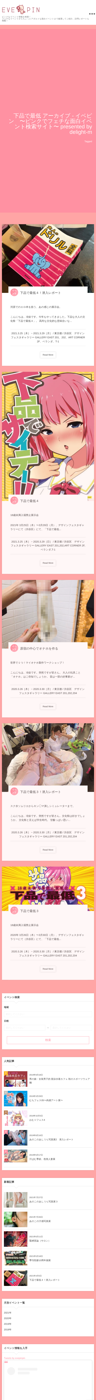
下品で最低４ (29, 502)
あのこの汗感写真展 (40, 1221)
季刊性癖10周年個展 (40, 1260)
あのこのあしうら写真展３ (43, 1201)
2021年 (8, 1312)
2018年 (8, 1329)
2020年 (8, 1318)
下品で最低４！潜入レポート (40, 293)
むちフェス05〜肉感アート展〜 (46, 1100)
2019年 (8, 1324)
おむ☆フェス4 (37, 1120)
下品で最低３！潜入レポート (40, 793)
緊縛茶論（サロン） (40, 1240)
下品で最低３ (29, 912)
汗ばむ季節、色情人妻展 (42, 1159)
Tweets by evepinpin (14, 1358)
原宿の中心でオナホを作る (39, 650)
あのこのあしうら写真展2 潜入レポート (51, 1139)
